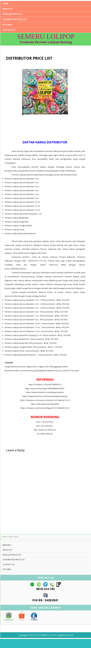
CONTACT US (8, 30)
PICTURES (7, 24)
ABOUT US (7, 8)
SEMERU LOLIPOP (46, 36)
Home (5, 3)
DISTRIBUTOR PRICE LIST (14, 19)
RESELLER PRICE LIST (12, 14)
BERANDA (7, 545)
